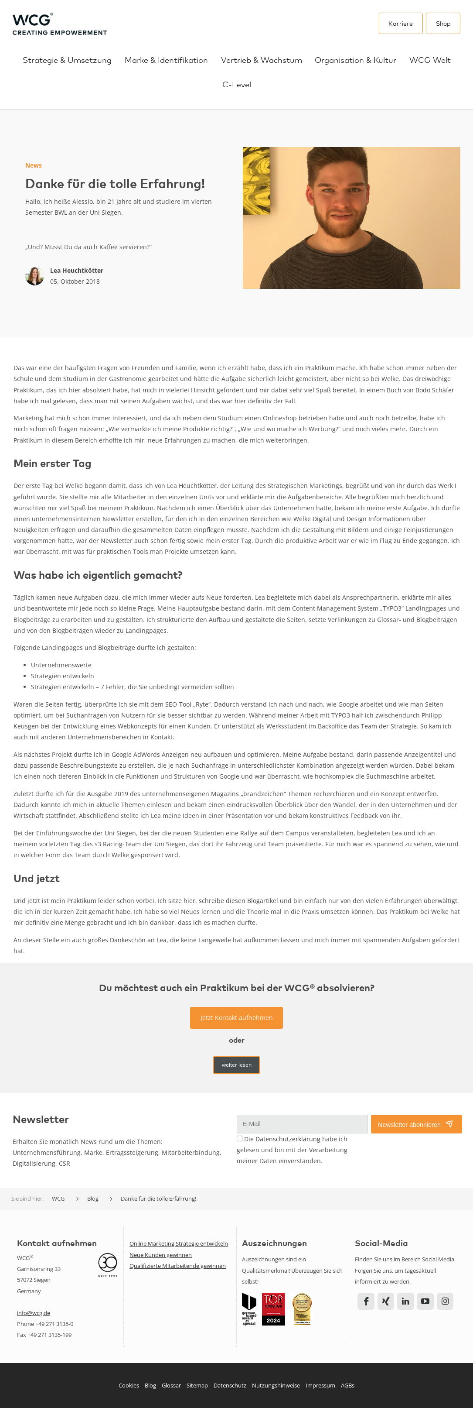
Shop (443, 23)
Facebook (365, 1301)
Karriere (400, 23)
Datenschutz (230, 1385)
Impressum (320, 1385)
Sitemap (197, 1385)
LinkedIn (405, 1301)
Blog (150, 1385)
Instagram (445, 1301)
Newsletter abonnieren (409, 1124)
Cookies (129, 1385)
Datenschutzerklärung (287, 1139)
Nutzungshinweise (276, 1385)
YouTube (425, 1301)
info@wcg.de (33, 1313)
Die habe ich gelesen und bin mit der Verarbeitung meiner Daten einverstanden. (292, 1150)
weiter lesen (237, 1064)
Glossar (171, 1385)
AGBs (347, 1385)
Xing (386, 1301)
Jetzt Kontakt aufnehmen (237, 1017)
